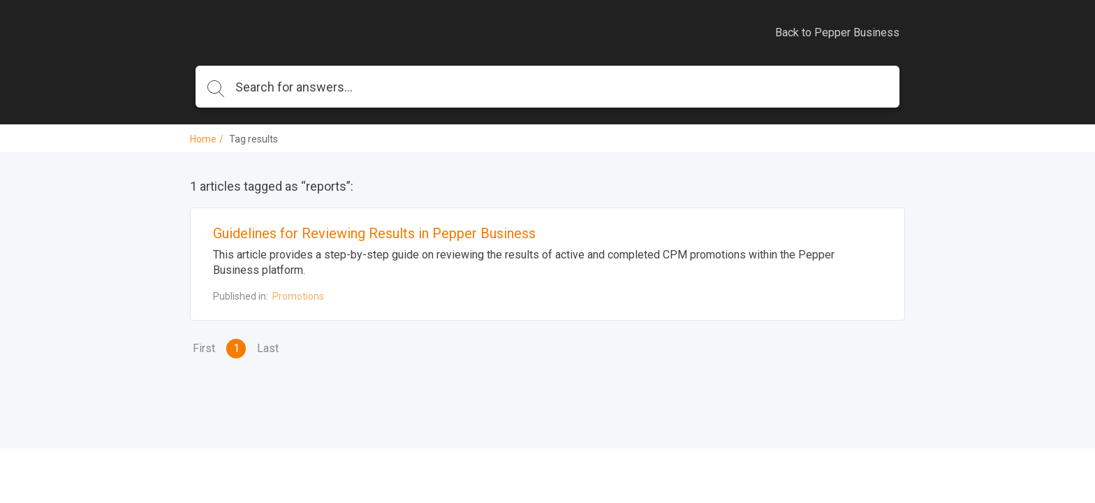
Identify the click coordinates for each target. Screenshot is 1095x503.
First (204, 348)
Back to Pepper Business (837, 32)
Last (268, 348)
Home (203, 139)
